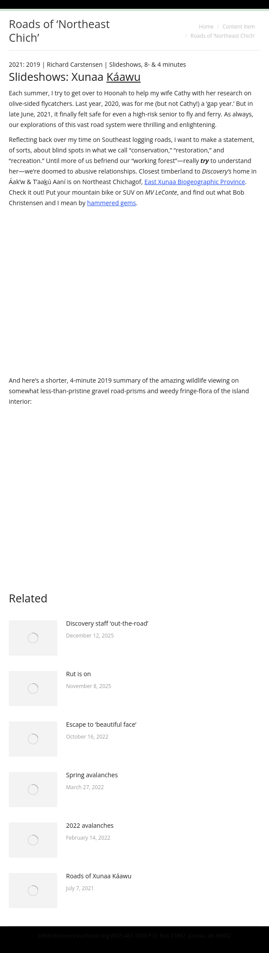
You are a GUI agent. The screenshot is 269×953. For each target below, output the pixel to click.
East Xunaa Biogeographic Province (194, 182)
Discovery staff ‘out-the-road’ (107, 623)
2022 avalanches (90, 825)
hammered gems (111, 203)
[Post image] (33, 638)
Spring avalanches (92, 775)
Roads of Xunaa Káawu (99, 876)
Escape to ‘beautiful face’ (101, 724)
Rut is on (78, 674)
